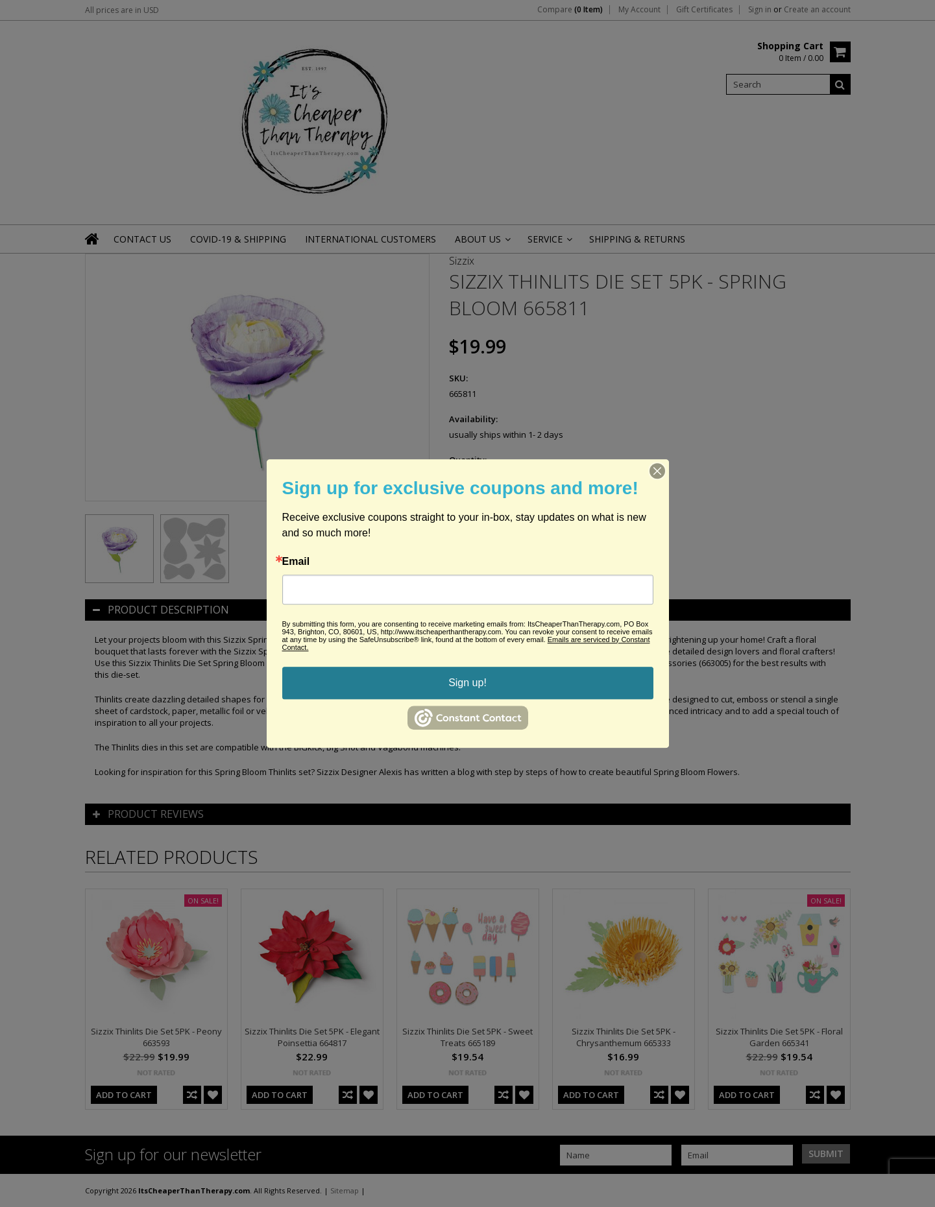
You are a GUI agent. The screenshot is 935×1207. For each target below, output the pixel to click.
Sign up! (467, 682)
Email (296, 561)
